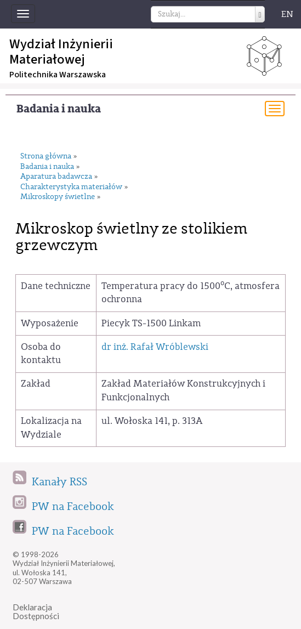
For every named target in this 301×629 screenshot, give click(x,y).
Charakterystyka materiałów (71, 187)
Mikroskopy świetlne (57, 197)
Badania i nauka (58, 109)
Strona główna (45, 156)
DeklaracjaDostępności (36, 611)
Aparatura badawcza (56, 177)
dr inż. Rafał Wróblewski (154, 347)
